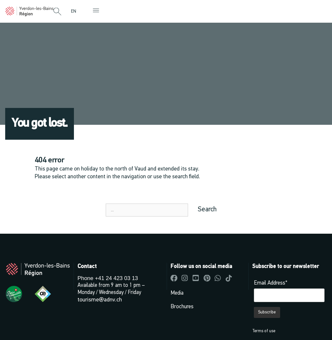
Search (207, 209)
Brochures (182, 307)
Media (177, 293)
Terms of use (263, 331)
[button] (57, 12)
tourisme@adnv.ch (99, 300)
